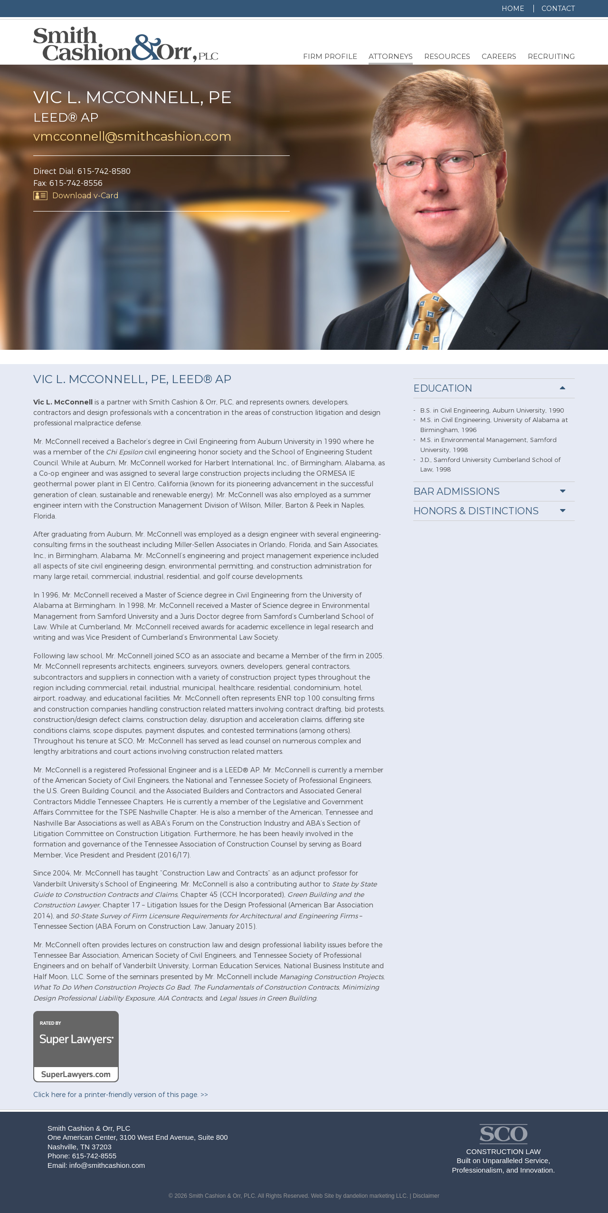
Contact (558, 8)
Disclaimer (426, 1196)
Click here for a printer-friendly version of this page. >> (120, 1094)
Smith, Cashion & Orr (503, 1134)
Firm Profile (330, 56)
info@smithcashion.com (107, 1165)
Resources (447, 56)
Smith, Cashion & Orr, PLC (125, 44)
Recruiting (551, 56)
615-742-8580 (104, 171)
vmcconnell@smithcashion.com (132, 136)
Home (513, 8)
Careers (499, 56)
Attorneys (391, 56)
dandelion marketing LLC (374, 1196)
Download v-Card (85, 195)
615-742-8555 (94, 1156)
